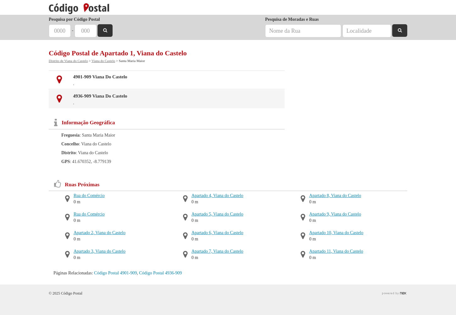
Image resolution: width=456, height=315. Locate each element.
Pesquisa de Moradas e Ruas (292, 19)
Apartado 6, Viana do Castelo (217, 232)
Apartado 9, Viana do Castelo (335, 214)
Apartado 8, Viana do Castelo (335, 195)
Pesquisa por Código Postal (74, 19)
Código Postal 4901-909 (115, 273)
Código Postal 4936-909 (160, 273)
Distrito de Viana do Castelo (68, 61)
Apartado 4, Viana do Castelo (217, 195)
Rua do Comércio (89, 195)
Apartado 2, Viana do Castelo (99, 232)
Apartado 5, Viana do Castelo (217, 214)
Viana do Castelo (103, 61)
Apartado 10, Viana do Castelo (336, 232)
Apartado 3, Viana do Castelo (99, 251)
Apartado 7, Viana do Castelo (217, 251)
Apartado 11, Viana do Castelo (336, 251)
